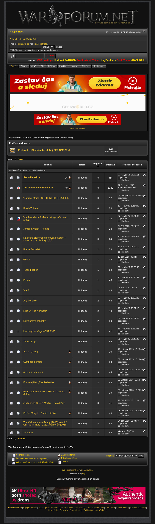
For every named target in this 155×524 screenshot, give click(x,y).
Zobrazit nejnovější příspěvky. (24, 39)
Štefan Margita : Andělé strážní (39, 413)
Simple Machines (87, 470)
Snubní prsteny (122, 508)
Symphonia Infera (32, 361)
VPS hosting (80, 508)
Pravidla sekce (32, 177)
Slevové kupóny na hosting (71, 510)
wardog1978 (66, 137)
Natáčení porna (67, 508)
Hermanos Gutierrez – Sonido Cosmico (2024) (44, 392)
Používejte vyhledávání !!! (38, 187)
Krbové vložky (101, 510)
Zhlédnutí (110, 164)
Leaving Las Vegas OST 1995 (39, 331)
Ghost (26, 259)
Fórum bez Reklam (77, 129)
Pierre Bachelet (31, 249)
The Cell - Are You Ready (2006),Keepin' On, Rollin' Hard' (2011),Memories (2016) (45, 423)
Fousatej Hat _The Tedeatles (38, 382)
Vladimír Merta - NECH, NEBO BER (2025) (46, 198)
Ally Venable (30, 300)
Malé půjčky (53, 510)
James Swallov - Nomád (36, 228)
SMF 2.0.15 (66, 470)
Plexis (26, 280)
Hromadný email (15, 508)
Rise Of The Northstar (35, 310)
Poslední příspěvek (132, 164)
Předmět (47, 164)
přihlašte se (23, 44)
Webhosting (88, 510)
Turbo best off (30, 269)
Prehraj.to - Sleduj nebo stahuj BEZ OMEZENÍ (44, 150)
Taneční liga (29, 341)
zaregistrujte (41, 44)
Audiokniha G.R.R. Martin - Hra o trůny (44, 403)
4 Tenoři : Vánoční (33, 372)
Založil (82, 164)
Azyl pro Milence (30, 508)
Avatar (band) (30, 351)
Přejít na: (110, 456)
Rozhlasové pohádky (34, 321)
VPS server (110, 508)
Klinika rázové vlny (138, 508)
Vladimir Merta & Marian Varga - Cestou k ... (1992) (46, 218)
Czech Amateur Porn (95, 508)
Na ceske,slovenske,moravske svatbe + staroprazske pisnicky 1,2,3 (44, 239)
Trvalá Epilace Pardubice (48, 508)
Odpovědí (98, 164)
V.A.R (26, 290)
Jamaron (28, 432)
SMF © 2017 (75, 470)
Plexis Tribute (30, 208)
